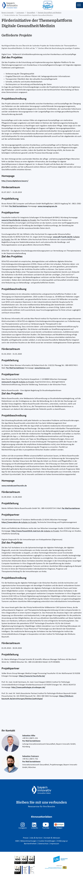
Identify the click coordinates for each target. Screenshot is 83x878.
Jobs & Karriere (36, 838)
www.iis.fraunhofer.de (11, 220)
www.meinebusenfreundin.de (14, 486)
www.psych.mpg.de (10, 382)
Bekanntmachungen (29, 841)
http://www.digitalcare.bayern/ (15, 181)
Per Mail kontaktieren (18, 206)
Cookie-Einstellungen (46, 841)
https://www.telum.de (11, 522)
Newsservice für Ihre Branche (41, 806)
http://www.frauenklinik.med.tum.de (27, 531)
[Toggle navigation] (79, 5)
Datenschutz (43, 844)
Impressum (54, 844)
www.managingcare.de (47, 206)
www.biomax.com (42, 368)
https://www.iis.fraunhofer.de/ (32, 676)
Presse (26, 838)
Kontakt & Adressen (52, 838)
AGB (17, 841)
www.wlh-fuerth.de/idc (63, 237)
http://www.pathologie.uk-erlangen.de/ (28, 687)
